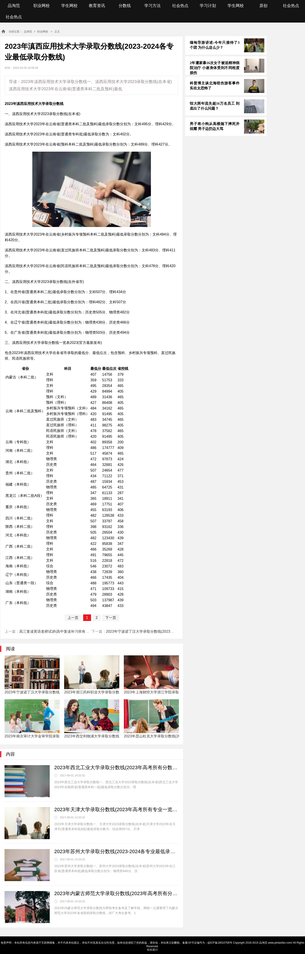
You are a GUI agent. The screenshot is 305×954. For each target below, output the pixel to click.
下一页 (110, 618)
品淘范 (14, 5)
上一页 (73, 618)
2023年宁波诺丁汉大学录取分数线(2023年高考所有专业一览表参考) (160, 631)
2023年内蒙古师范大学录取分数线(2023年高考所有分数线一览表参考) (116, 893)
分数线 (125, 5)
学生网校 (69, 5)
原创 (263, 5)
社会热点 (180, 5)
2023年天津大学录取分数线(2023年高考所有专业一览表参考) (116, 809)
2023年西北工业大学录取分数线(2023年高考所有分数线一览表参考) (116, 767)
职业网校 (41, 5)
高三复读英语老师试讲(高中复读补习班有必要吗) (58, 631)
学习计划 (208, 5)
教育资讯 (97, 5)
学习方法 (152, 5)
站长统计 (152, 949)
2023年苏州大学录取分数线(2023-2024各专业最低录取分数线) (116, 851)
